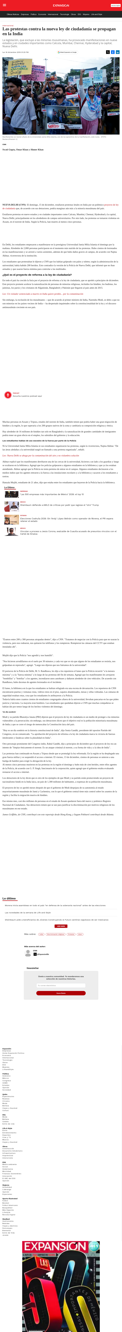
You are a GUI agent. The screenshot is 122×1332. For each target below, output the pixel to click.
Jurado (5, 1235)
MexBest (6, 1219)
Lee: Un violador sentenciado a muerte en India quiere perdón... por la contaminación (42, 294)
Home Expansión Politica (13, 1053)
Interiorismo (7, 1158)
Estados (23, 515)
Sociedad (6, 1090)
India (41, 934)
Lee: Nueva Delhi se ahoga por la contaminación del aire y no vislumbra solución (40, 455)
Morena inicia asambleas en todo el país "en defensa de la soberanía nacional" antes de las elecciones (55, 905)
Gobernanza (7, 1169)
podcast (16, 393)
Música (5, 1140)
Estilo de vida (8, 1124)
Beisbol (5, 1203)
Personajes (7, 1228)
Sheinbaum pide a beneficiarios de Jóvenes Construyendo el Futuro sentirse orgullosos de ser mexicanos (56, 920)
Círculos (6, 1101)
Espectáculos (8, 1096)
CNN (35, 951)
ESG (79, 14)
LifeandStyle (8, 1069)
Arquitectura (7, 1155)
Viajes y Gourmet (9, 1108)
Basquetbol (7, 1208)
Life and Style (96, 14)
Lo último (9, 898)
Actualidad (7, 1187)
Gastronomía (7, 1221)
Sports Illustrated (9, 1199)
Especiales (7, 1194)
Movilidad (6, 1171)
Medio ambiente (9, 1164)
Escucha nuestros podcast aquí (27, 396)
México (23, 502)
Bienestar (6, 1230)
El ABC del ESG (9, 1178)
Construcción (8, 1148)
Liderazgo (6, 1189)
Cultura (5, 1110)
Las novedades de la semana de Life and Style (28, 912)
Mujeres (86, 14)
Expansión (6, 1049)
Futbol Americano (10, 1205)
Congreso (6, 1081)
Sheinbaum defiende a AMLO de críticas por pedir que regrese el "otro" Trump (59, 505)
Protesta (71, 934)
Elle (4, 1115)
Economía (42, 14)
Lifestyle (6, 1212)
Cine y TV (6, 1137)
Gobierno (6, 1076)
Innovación (7, 1176)
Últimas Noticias (13, 14)
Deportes (6, 1135)
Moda (4, 1103)
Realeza (6, 1099)
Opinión (5, 1087)
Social (5, 1167)
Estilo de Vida (8, 1233)
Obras (73, 14)
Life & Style (7, 1128)
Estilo (4, 1130)
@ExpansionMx (43, 954)
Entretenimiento (9, 1133)
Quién (4, 1094)
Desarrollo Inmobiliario (12, 1151)
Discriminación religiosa (55, 934)
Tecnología (64, 14)
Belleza (5, 1106)
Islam (80, 934)
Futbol (5, 1201)
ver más (61, 926)
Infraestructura (8, 1153)
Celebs (5, 1121)
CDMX (5, 1083)
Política (33, 14)
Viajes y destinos (10, 1226)
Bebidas (6, 1223)
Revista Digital (115, 5)
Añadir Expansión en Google (68, 52)
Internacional (53, 14)
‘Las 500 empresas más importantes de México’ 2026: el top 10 (52, 494)
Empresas (25, 14)
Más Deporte (8, 1210)
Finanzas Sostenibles (11, 1174)
